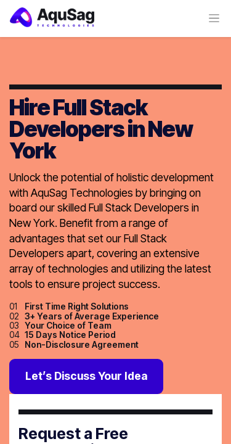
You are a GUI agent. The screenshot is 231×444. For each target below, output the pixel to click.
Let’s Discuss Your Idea (86, 375)
